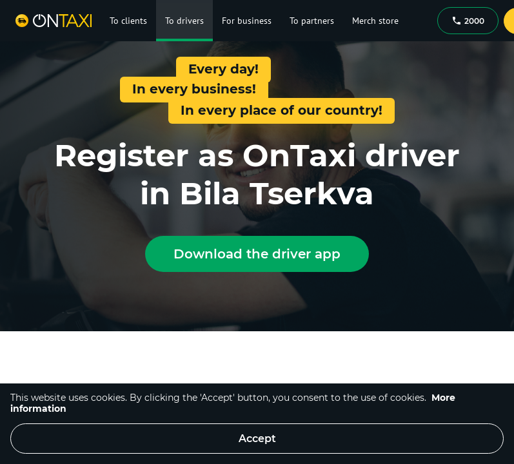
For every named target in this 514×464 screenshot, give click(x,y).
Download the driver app (257, 254)
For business (247, 20)
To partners (312, 20)
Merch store (375, 20)
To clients (128, 20)
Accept (257, 438)
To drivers (184, 20)
